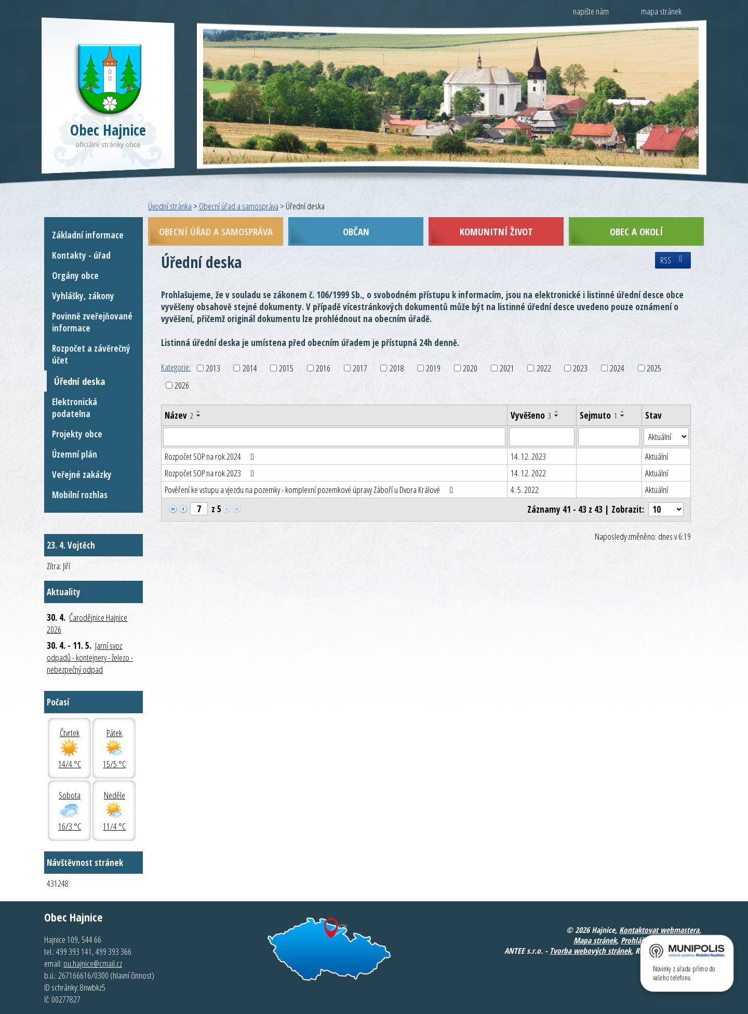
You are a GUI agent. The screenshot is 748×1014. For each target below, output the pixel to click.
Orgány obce (75, 276)
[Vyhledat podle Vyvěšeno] (542, 437)
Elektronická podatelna (74, 408)
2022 (544, 368)
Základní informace (88, 235)
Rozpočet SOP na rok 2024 (211, 456)
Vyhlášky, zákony (83, 296)
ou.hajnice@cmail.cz (92, 963)
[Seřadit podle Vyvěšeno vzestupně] (557, 411)
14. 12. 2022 (528, 473)
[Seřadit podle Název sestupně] (199, 415)
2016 (323, 368)
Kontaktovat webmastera (659, 930)
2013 (213, 368)
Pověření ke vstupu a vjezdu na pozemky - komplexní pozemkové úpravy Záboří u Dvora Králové (311, 490)
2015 (286, 368)
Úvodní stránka (170, 206)
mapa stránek (661, 11)
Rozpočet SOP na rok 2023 (211, 473)
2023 (580, 368)
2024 (617, 368)
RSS (673, 260)
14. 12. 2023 (528, 456)
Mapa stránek (595, 940)
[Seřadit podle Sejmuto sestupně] (623, 415)
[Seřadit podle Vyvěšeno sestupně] (557, 415)
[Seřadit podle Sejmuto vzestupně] (623, 411)
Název (179, 415)
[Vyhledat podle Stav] (666, 437)
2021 (507, 368)
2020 (470, 368)
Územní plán (74, 454)
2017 (360, 368)
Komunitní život (496, 231)
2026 (182, 385)
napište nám (591, 11)
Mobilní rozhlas (80, 495)
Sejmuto (598, 415)
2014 (250, 368)
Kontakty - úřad (81, 255)
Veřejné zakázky (82, 475)
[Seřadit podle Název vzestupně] (199, 411)
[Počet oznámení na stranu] (666, 509)
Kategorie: (176, 367)
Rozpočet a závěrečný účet (91, 354)
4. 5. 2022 (525, 490)
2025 (654, 368)
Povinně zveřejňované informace (92, 322)
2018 (397, 368)
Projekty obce (77, 434)
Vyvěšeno (531, 415)
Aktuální (656, 456)
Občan (356, 231)
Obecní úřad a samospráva (238, 206)
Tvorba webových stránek (590, 950)
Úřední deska (79, 381)
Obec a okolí (636, 231)
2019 (433, 368)
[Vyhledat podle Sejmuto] (609, 437)
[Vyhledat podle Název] (334, 437)
